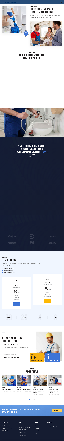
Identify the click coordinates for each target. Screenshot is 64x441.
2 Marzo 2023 (50, 394)
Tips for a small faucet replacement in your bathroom (54, 391)
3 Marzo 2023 (35, 394)
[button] (15, 344)
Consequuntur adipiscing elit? (10, 354)
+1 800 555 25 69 (23, 435)
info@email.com (22, 431)
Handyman (4, 387)
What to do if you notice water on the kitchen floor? (8, 390)
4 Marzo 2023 (19, 394)
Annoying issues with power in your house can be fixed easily (23, 391)
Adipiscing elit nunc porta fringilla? (12, 357)
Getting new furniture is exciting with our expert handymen (39, 391)
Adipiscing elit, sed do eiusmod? (11, 344)
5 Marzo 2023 (4, 392)
